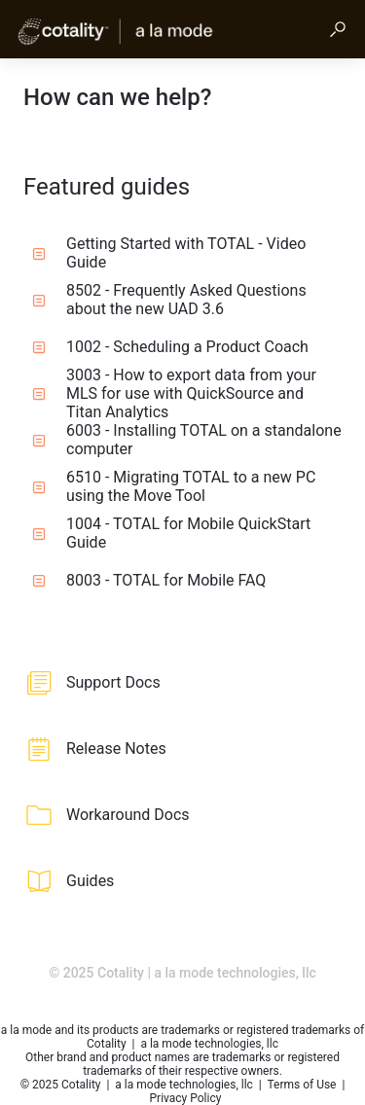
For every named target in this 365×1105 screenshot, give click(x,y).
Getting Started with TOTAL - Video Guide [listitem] (169, 253)
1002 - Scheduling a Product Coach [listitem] (170, 347)
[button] (337, 29)
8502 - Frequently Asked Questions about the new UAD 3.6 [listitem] (169, 299)
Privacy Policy (186, 1098)
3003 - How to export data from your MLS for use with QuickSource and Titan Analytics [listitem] (174, 393)
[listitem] (182, 683)
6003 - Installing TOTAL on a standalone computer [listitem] (187, 439)
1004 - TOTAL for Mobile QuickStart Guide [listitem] (171, 533)
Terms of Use (303, 1084)
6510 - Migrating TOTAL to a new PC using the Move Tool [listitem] (173, 486)
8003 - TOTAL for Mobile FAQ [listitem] (149, 580)
